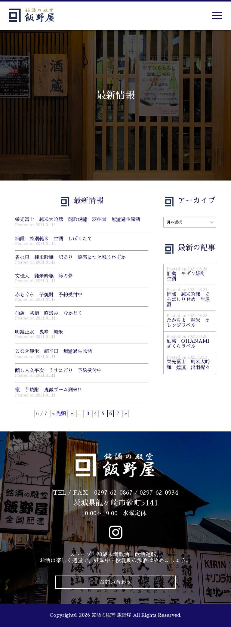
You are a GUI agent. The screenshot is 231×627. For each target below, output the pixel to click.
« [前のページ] (72, 413)
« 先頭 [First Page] (59, 413)
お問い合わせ (115, 582)
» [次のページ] (125, 413)
